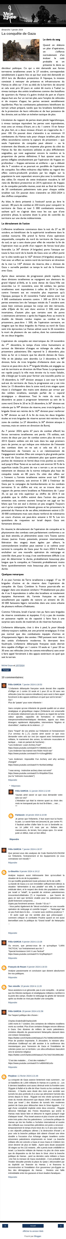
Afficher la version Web (33, 1231)
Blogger (37, 1236)
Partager (6, 670)
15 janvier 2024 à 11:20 (31, 986)
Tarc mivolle (14, 986)
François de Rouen (17, 967)
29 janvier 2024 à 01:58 (32, 1011)
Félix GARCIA (14, 684)
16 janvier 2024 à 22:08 (36, 815)
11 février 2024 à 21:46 (27, 1076)
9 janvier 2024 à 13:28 (32, 942)
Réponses (15, 786)
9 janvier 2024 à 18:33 (37, 967)
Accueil (33, 1226)
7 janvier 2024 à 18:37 (32, 849)
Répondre (12, 780)
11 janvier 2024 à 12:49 (39, 791)
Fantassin (20, 815)
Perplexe (12, 1076)
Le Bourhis (13, 871)
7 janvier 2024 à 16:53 (32, 684)
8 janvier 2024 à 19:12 (29, 871)
